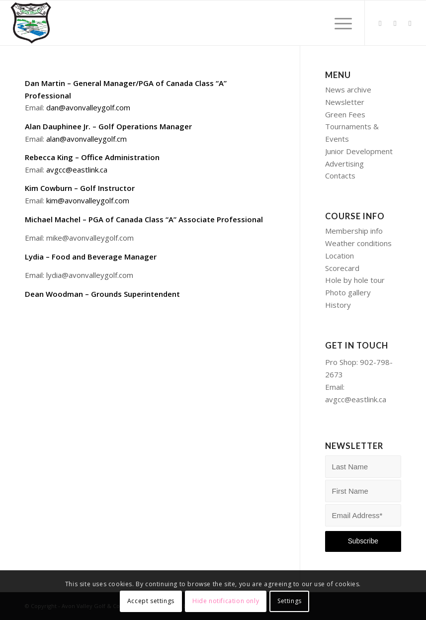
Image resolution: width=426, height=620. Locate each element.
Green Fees (345, 114)
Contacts (340, 175)
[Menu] (338, 22)
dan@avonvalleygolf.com (88, 107)
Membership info (354, 231)
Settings (289, 601)
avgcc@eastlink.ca (76, 170)
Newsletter (344, 102)
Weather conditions (358, 243)
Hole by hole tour (355, 280)
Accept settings (150, 601)
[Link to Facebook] (395, 22)
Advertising (344, 164)
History (338, 305)
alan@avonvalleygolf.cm (86, 139)
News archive (348, 89)
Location (339, 256)
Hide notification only (225, 601)
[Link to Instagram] (410, 22)
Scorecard (342, 268)
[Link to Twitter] (380, 22)
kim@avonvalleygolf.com (87, 200)
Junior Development (359, 151)
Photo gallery (348, 292)
